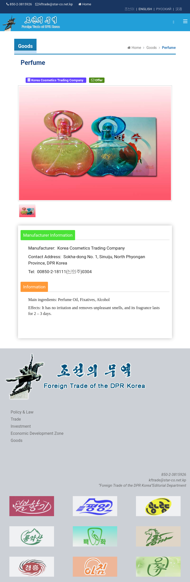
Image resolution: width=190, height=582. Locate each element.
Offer (97, 80)
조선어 (129, 9)
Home (84, 4)
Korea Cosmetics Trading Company (56, 80)
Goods (151, 48)
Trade (16, 419)
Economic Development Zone (37, 433)
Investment (21, 426)
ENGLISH (145, 9)
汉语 (179, 9)
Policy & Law (22, 412)
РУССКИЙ (163, 9)
